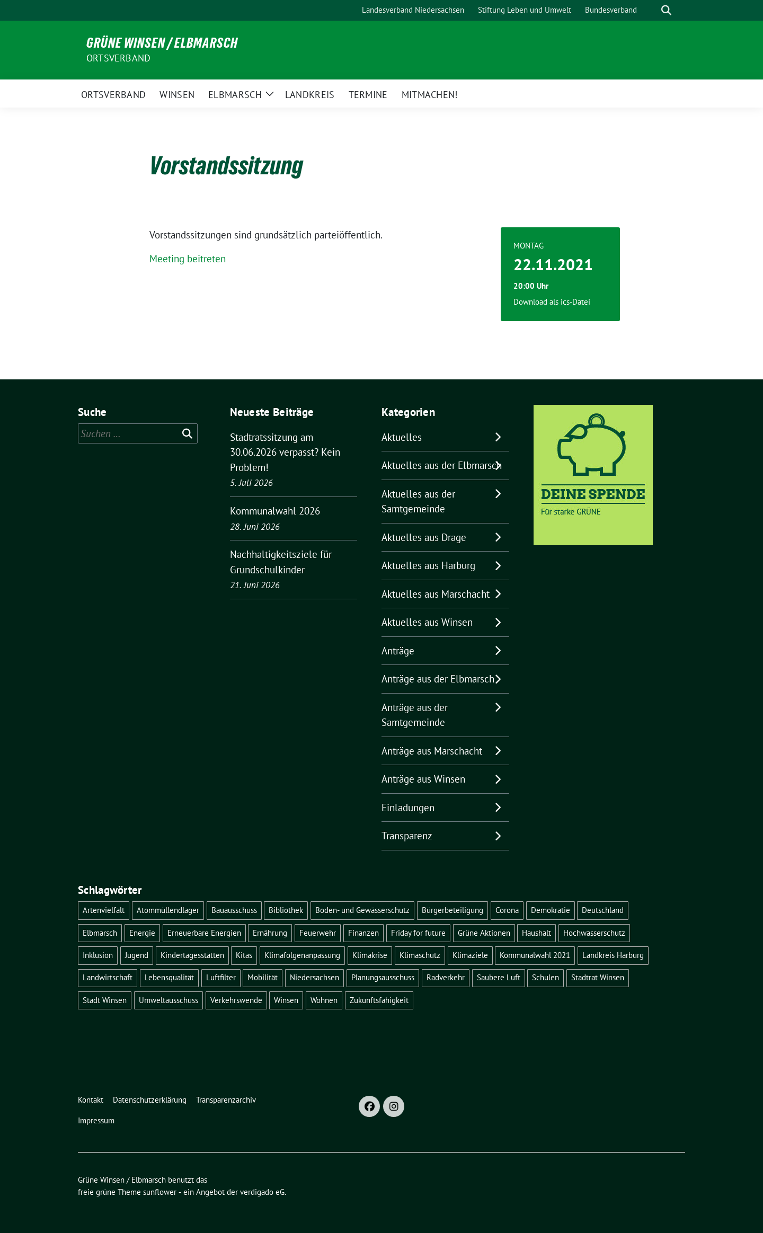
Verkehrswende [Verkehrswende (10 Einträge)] (236, 1000)
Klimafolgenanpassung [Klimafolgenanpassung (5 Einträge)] (302, 955)
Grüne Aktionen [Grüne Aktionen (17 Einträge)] (484, 933)
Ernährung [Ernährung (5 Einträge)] (270, 933)
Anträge (398, 650)
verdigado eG (262, 1192)
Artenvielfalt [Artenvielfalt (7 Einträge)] (104, 910)
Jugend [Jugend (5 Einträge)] (136, 955)
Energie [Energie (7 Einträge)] (142, 933)
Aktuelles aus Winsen (427, 622)
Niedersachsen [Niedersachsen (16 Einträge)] (314, 977)
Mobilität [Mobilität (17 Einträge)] (262, 977)
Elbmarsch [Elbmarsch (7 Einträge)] (100, 933)
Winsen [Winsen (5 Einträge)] (286, 1000)
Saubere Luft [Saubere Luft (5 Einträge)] (498, 977)
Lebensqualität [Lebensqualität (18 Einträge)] (169, 977)
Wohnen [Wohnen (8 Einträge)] (324, 1000)
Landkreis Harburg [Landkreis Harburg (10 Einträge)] (613, 955)
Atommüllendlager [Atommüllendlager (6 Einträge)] (168, 910)
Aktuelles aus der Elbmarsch (442, 465)
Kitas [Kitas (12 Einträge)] (244, 955)
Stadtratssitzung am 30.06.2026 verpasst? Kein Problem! (285, 452)
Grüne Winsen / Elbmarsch (162, 43)
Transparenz (407, 835)
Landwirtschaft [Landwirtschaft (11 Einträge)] (107, 977)
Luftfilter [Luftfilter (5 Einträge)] (221, 977)
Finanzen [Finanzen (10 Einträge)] (363, 933)
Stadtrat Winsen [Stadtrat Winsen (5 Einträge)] (597, 977)
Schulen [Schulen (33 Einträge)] (545, 977)
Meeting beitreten (187, 258)
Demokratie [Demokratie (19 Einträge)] (550, 910)
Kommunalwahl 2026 (275, 510)
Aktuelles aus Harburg (428, 565)
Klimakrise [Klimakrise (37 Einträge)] (369, 955)
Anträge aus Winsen (423, 779)
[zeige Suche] (666, 10)
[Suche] (651, 10)
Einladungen (408, 807)
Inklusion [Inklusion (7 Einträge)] (98, 955)
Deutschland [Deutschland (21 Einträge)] (603, 910)
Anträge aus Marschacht (432, 750)
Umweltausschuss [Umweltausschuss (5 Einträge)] (168, 1000)
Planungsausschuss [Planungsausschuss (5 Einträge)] (382, 977)
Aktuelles (402, 437)
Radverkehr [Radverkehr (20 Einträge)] (446, 977)
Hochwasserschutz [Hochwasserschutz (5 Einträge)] (594, 933)
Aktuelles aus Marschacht (436, 594)
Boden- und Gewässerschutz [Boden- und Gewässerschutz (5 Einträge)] (362, 910)
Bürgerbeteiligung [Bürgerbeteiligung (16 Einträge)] (452, 910)
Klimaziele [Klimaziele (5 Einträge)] (470, 955)
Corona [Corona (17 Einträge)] (507, 910)
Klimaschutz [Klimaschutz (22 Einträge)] (420, 955)
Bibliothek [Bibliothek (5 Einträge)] (286, 910)
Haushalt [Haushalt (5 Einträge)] (536, 933)
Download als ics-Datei (551, 302)
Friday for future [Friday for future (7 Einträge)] (418, 933)
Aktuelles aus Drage (424, 537)
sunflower (159, 1192)
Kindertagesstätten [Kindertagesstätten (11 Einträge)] (192, 955)
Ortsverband (118, 58)
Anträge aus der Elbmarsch (438, 678)
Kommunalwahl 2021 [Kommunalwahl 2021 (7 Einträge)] (535, 955)
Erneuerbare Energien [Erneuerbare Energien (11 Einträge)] (204, 933)
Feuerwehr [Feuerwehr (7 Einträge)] (317, 933)
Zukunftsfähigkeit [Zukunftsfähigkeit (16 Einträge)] (379, 1000)
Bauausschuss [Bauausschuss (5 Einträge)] (234, 910)
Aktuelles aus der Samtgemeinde (418, 501)
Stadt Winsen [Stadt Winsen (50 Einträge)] (105, 1000)
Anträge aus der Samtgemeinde (415, 715)
